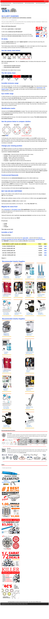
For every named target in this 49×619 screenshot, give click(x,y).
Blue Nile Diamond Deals (5, 5)
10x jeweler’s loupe (16, 209)
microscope (39, 87)
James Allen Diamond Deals (40, 3)
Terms (26, 603)
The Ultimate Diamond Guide (6, 3)
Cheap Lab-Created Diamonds (18, 3)
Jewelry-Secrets (13, 603)
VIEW (45, 246)
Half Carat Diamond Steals (29, 3)
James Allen (25, 237)
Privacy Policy (19, 603)
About (23, 603)
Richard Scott (14, 19)
